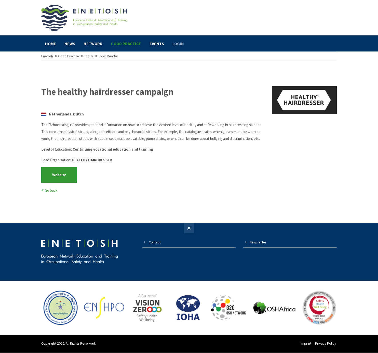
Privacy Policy (326, 345)
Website (59, 177)
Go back (51, 192)
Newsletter (258, 244)
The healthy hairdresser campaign (107, 94)
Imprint (306, 345)
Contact (155, 244)
